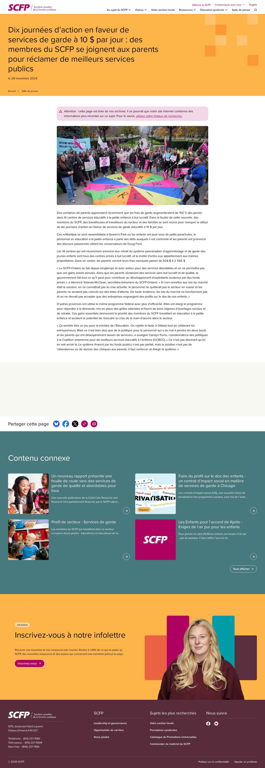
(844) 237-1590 (30, 746)
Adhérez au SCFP (201, 5)
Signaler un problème (245, 761)
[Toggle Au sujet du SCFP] (119, 9)
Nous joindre (101, 737)
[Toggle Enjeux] (141, 9)
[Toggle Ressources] (187, 9)
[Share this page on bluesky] (56, 424)
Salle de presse (241, 10)
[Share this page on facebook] (65, 424)
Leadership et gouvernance (110, 723)
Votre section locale (163, 10)
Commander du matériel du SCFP (170, 744)
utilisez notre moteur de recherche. (159, 116)
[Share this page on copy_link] (84, 424)
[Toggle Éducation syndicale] (214, 9)
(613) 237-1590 (31, 738)
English (253, 4)
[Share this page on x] (75, 424)
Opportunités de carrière (109, 730)
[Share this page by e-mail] (94, 424)
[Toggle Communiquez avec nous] (230, 4)
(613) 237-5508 (33, 742)
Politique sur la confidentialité (213, 761)
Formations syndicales (163, 730)
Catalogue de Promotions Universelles (173, 737)
